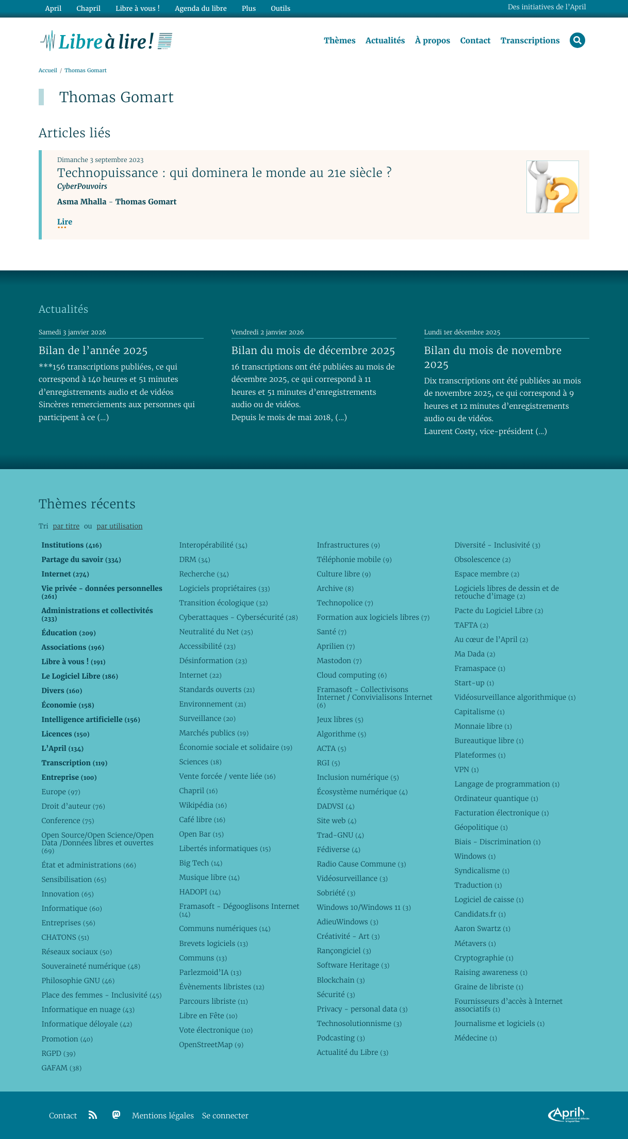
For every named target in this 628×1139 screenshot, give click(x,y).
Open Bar (201, 834)
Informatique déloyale (86, 1024)
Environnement (212, 704)
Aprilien (336, 646)
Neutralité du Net (216, 631)
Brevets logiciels (213, 943)
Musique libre (209, 877)
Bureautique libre (488, 740)
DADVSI (335, 806)
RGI (328, 762)
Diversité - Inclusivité (497, 545)
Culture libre (344, 574)
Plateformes (479, 755)
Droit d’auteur (73, 806)
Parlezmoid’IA (210, 972)
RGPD (58, 1053)
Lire (64, 222)
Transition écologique (223, 602)
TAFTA (471, 625)
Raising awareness (490, 972)
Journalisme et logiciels (499, 1023)
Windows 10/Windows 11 (364, 907)
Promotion (67, 1039)
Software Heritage (353, 965)
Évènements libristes (221, 986)
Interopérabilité (213, 545)
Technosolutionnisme (359, 1023)
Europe (60, 791)
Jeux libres (340, 719)
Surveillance (207, 718)
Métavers (474, 943)
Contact (475, 41)
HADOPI (200, 891)
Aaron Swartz (482, 928)
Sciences (200, 761)
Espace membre (486, 574)
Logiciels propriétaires (224, 588)
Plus (249, 8)
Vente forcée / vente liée (227, 776)
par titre (66, 526)
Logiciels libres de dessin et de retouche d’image (506, 592)
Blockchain (341, 980)
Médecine (475, 1037)
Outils (281, 8)
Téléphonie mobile (354, 559)
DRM (194, 559)
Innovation (67, 894)
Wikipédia (203, 805)
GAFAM (61, 1067)
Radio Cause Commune (361, 864)
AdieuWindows (347, 921)
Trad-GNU (340, 835)
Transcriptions (530, 41)
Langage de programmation (506, 784)
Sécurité (336, 994)
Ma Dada (474, 654)
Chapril (198, 790)
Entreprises (68, 922)
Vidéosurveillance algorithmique (514, 697)
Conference (67, 820)
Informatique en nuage (88, 1009)
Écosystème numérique (362, 791)
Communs (203, 957)
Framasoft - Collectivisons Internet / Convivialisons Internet (374, 697)
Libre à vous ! (137, 8)
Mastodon (339, 660)
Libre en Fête (208, 1015)
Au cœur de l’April (491, 639)
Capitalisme (479, 711)
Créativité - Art (348, 936)
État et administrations (88, 865)
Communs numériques (224, 928)
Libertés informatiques (225, 848)
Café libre (202, 819)
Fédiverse (338, 849)
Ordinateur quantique (496, 798)
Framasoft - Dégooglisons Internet (239, 910)
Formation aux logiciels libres (373, 617)
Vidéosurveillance (352, 878)
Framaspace (479, 668)
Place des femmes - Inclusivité (101, 995)
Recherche (204, 574)
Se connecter (225, 1116)
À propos (432, 41)
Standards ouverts (217, 689)
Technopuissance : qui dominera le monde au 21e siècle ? (224, 173)
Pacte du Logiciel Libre (498, 610)
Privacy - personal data (362, 1009)
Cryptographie (483, 957)
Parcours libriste (213, 1001)
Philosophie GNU (77, 980)
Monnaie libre (483, 726)
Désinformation (213, 660)
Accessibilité (207, 646)
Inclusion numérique (358, 777)
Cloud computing (352, 675)
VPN (466, 769)
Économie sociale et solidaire (235, 747)
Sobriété (336, 892)
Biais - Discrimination (497, 841)
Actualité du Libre (352, 1052)
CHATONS (65, 937)
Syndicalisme (481, 870)
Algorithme (341, 734)
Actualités (385, 41)
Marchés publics (214, 732)
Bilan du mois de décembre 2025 (313, 350)
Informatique (71, 908)
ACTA (331, 748)
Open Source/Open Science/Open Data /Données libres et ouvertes (97, 842)
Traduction (478, 885)
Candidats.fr (480, 914)
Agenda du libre (200, 8)
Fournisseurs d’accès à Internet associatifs (508, 1005)
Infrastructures (348, 545)
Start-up (474, 682)
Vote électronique (216, 1030)
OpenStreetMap (211, 1044)
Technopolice (345, 602)
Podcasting (341, 1037)
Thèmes (340, 41)
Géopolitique (481, 827)
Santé (331, 631)
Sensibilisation (73, 879)
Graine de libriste (488, 986)
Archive (335, 588)
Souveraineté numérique (90, 966)
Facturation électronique (501, 812)
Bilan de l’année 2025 (93, 350)
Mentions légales (163, 1116)
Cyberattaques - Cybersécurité (238, 617)
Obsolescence (482, 559)
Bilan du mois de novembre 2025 (493, 357)
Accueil (48, 70)
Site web (336, 820)
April (53, 8)
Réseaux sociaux (76, 951)
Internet (200, 675)
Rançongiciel (344, 950)
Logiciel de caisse (488, 899)
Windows (474, 856)
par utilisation (119, 526)
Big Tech (200, 863)
